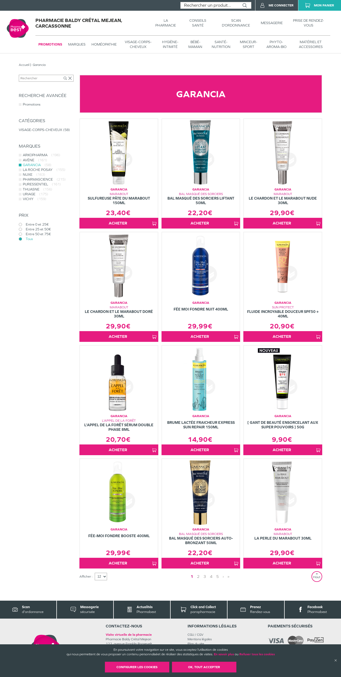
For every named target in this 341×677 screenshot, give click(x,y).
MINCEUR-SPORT (248, 44)
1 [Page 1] (191, 576)
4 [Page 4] (211, 576)
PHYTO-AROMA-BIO (276, 44)
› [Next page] (223, 576)
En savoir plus (224, 654)
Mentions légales (200, 639)
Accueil (24, 65)
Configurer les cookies (136, 667)
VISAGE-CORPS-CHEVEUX (138, 44)
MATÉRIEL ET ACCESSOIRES (311, 44)
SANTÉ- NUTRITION (221, 44)
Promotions (50, 44)
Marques (77, 44)
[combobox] (209, 5)
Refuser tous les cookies (257, 654)
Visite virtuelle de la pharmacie (129, 635)
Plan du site (196, 644)
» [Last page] (228, 576)
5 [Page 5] (217, 576)
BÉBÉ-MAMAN (195, 44)
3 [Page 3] (204, 576)
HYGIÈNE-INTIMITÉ (170, 44)
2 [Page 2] (198, 576)
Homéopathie (104, 44)
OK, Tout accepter (204, 667)
